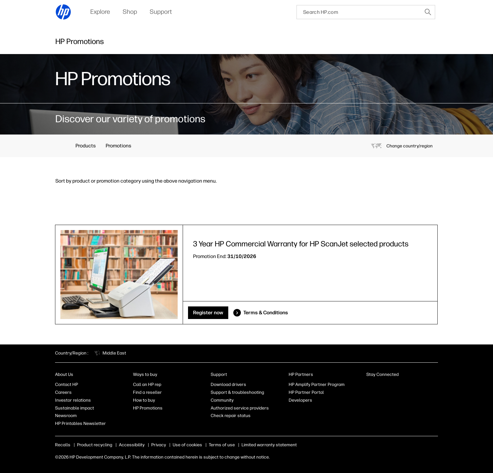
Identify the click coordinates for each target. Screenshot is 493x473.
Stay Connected (382, 374)
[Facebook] (380, 386)
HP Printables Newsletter (80, 423)
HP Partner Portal (306, 392)
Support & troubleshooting (237, 392)
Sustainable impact (74, 408)
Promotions (118, 146)
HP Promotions (148, 408)
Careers (63, 392)
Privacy (158, 445)
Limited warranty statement (269, 445)
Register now (208, 313)
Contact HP (66, 384)
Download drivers (228, 384)
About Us (64, 374)
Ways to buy (145, 374)
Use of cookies (187, 445)
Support (219, 374)
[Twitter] (400, 386)
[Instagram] (390, 386)
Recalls (62, 445)
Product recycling (94, 445)
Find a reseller (147, 392)
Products (85, 146)
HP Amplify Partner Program (317, 384)
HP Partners (301, 374)
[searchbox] (359, 12)
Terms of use (222, 445)
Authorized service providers (240, 408)
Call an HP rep (147, 384)
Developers (300, 400)
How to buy (144, 400)
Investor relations (73, 400)
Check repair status (231, 415)
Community (222, 400)
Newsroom (66, 415)
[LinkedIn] (369, 386)
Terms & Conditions (265, 313)
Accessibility (132, 445)
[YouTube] (411, 386)
